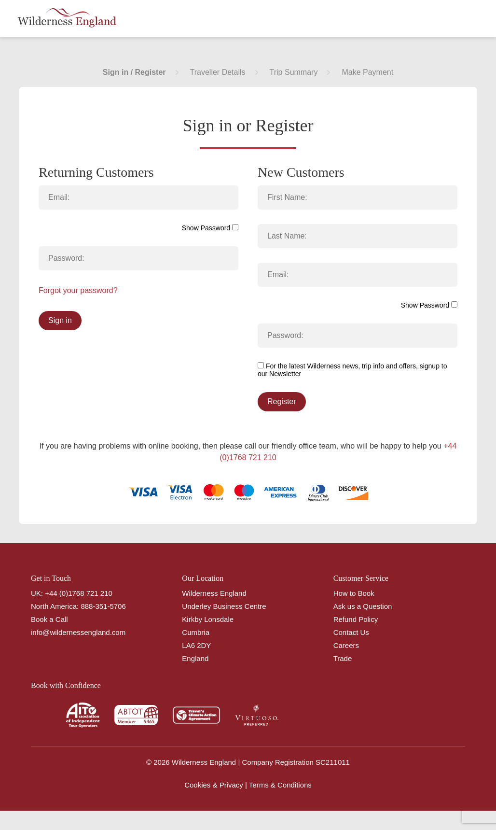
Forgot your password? (78, 290)
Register (281, 401)
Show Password (210, 228)
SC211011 (333, 762)
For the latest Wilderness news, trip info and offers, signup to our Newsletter (352, 370)
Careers (346, 645)
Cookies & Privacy (213, 785)
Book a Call (49, 619)
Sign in (60, 320)
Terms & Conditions (280, 785)
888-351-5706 (103, 606)
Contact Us (351, 632)
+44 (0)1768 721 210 (78, 593)
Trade (342, 658)
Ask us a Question (362, 606)
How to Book (353, 593)
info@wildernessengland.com (78, 632)
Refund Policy (355, 619)
